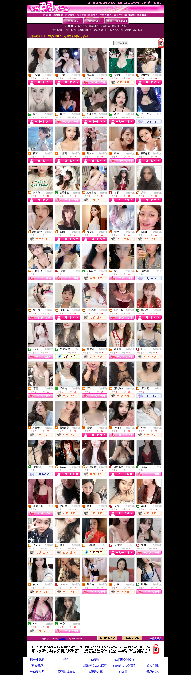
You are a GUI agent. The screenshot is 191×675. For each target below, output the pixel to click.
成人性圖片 (153, 665)
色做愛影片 (37, 671)
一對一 (77, 349)
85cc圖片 (124, 671)
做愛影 (95, 659)
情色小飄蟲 (37, 659)
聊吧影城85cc (66, 671)
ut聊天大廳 (95, 671)
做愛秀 (62, 638)
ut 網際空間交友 (124, 659)
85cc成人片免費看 (124, 665)
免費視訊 (49, 75)
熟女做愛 (37, 665)
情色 (66, 659)
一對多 (158, 114)
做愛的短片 (153, 671)
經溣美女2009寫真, (95, 665)
